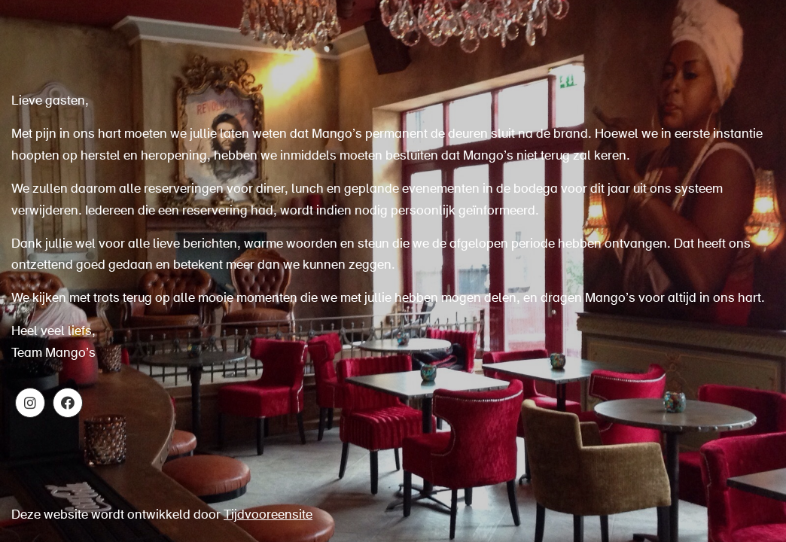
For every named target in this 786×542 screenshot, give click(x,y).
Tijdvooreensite (268, 515)
